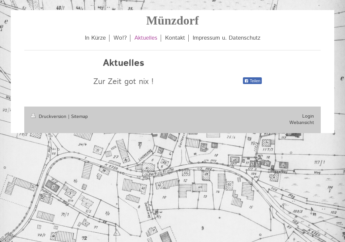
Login (308, 116)
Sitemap (79, 116)
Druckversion (49, 116)
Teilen (252, 81)
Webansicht (301, 122)
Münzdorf (172, 20)
